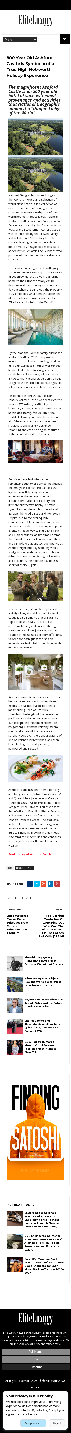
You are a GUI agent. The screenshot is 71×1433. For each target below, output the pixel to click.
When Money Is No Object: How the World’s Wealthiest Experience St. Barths (42, 982)
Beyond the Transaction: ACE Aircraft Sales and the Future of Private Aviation (43, 1003)
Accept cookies (33, 1423)
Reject (57, 1423)
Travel (29, 868)
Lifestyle (19, 868)
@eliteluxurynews (53, 1381)
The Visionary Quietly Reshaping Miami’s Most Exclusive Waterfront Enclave (43, 961)
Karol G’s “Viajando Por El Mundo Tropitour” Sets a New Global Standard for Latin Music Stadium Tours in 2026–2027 (44, 1265)
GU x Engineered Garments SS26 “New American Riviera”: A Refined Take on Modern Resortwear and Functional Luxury (43, 1242)
